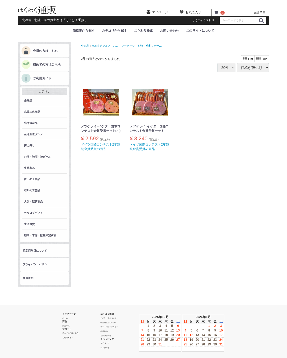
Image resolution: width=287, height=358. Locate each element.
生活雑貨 (29, 224)
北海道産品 (30, 123)
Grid (261, 59)
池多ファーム (154, 45)
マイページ (104, 343)
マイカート (104, 348)
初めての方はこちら (47, 64)
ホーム (65, 318)
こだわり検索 (143, 30)
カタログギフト (33, 212)
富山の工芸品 (32, 179)
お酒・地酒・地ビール (37, 156)
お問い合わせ (169, 30)
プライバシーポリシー (36, 264)
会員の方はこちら (45, 51)
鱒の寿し (29, 145)
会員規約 (28, 278)
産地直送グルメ (33, 134)
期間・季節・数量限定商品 (40, 235)
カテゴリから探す (114, 30)
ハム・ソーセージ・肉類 (128, 45)
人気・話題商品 (33, 201)
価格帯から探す (84, 30)
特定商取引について (35, 250)
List (248, 59)
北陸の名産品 (32, 111)
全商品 (28, 100)
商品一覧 (66, 326)
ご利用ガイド (42, 78)
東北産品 (29, 168)
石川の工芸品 (32, 190)
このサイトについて (200, 30)
